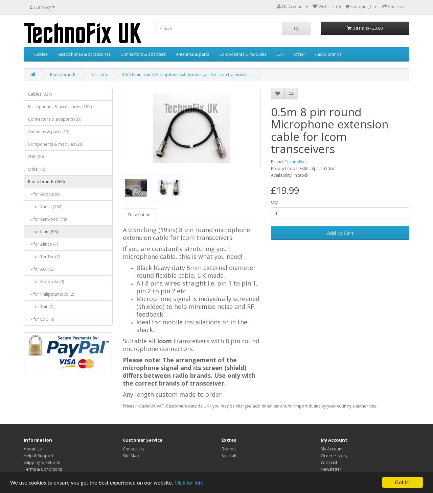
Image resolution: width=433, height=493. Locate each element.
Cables (40, 54)
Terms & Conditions (43, 469)
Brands (228, 449)
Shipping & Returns (42, 462)
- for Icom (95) (43, 232)
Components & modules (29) (55, 144)
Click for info (189, 482)
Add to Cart (340, 232)
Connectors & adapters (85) (54, 119)
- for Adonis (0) (44, 194)
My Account (332, 449)
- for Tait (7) (40, 307)
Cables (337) (40, 94)
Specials (229, 456)
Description (139, 215)
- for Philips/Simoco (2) (51, 294)
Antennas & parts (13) (48, 131)
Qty (274, 202)
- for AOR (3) (41, 269)
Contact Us (133, 449)
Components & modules (242, 54)
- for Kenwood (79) (47, 219)
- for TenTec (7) (44, 257)
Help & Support (38, 456)
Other (299, 54)
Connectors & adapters (143, 54)
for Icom (99, 74)
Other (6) (36, 169)
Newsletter (331, 469)
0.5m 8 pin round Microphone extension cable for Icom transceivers (186, 74)
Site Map (131, 456)
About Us (33, 449)
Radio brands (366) (46, 181)
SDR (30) (36, 156)
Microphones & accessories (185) (60, 106)
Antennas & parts (192, 54)
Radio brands (328, 54)
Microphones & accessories (84, 54)
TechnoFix (294, 162)
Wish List (329, 462)
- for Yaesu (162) (45, 206)
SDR (280, 54)
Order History (334, 456)
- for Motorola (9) (46, 282)
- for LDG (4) (41, 319)
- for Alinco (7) (43, 244)
